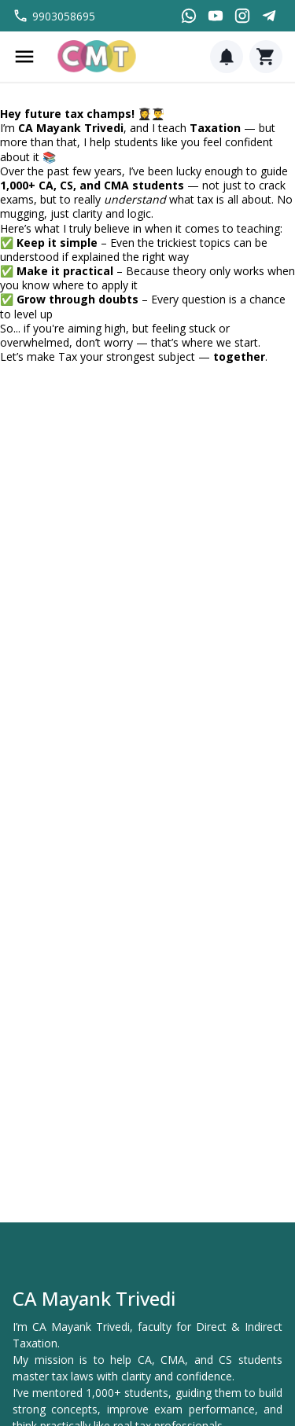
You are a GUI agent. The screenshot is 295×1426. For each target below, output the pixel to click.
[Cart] (265, 56)
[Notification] (226, 56)
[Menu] (24, 56)
